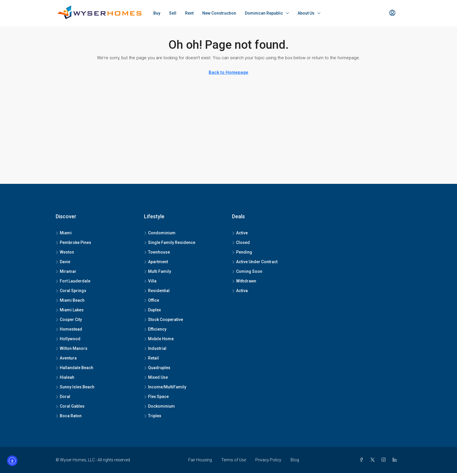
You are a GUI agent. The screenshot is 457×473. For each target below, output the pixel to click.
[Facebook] (362, 460)
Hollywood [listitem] (68, 338)
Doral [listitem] (63, 396)
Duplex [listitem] (152, 310)
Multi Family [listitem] (157, 271)
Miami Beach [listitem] (70, 300)
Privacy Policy (268, 460)
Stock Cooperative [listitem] (163, 319)
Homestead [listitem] (69, 329)
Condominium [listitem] (159, 233)
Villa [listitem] (150, 281)
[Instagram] (385, 460)
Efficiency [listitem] (155, 329)
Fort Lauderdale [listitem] (73, 281)
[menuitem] (392, 13)
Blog (295, 460)
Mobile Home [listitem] (159, 338)
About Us (306, 13)
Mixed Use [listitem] (156, 377)
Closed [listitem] (241, 242)
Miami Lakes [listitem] (70, 310)
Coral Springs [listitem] (71, 290)
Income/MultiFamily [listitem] (165, 387)
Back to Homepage (228, 72)
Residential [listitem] (157, 290)
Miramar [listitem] (66, 271)
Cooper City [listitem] (69, 319)
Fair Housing (200, 460)
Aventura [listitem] (66, 358)
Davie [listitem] (63, 261)
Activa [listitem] (240, 290)
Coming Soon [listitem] (247, 271)
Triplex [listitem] (152, 415)
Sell (172, 13)
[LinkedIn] (396, 460)
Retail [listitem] (151, 358)
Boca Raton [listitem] (69, 415)
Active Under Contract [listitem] (254, 261)
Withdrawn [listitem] (244, 281)
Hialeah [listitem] (65, 377)
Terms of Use (233, 460)
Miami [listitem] (64, 233)
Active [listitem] (240, 233)
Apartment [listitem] (156, 261)
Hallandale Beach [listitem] (74, 367)
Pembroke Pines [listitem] (73, 242)
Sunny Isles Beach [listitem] (75, 387)
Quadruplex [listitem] (157, 367)
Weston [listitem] (65, 252)
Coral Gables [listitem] (70, 406)
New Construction (219, 13)
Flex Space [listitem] (156, 396)
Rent (189, 13)
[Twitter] (373, 460)
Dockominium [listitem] (159, 406)
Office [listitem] (151, 300)
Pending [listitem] (242, 252)
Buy (156, 13)
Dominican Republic (264, 13)
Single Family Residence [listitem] (169, 242)
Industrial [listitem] (155, 348)
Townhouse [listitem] (157, 252)
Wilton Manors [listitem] (71, 348)
